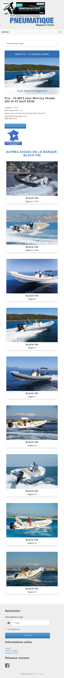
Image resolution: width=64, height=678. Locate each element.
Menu (5, 32)
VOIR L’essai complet (15, 126)
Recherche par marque (32, 43)
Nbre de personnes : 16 (13, 110)
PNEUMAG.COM (27, 674)
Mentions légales (11, 650)
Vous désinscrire (12, 629)
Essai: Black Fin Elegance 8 (32, 90)
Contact (8, 648)
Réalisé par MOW (11, 653)
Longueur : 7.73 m (11, 107)
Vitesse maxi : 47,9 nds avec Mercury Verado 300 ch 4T (25, 113)
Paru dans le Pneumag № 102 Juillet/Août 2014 (16, 117)
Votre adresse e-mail (32, 621)
